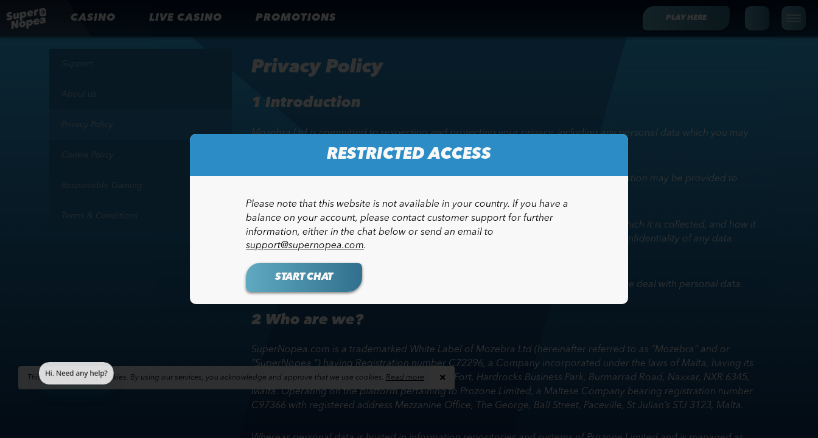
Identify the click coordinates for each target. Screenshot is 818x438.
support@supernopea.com (305, 246)
